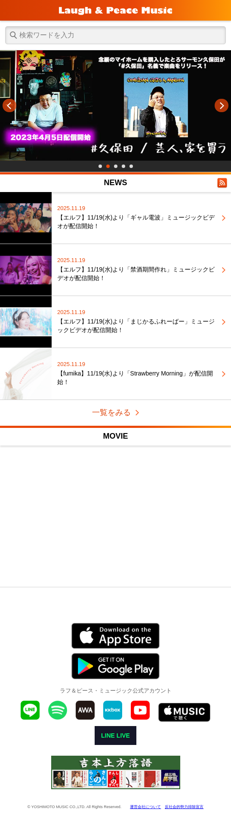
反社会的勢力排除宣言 (184, 807)
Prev (9, 106)
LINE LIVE (115, 735)
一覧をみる (111, 412)
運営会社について (145, 807)
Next (221, 106)
